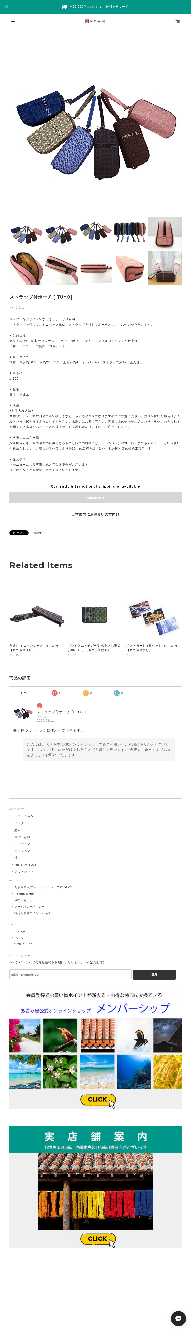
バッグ (19, 823)
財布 (17, 830)
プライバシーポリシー (29, 906)
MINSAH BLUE (25, 864)
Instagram (22, 931)
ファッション (24, 816)
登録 (154, 974)
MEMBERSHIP (24, 893)
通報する (39, 533)
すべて (25, 693)
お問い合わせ (23, 900)
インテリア (22, 844)
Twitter (19, 937)
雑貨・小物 (22, 837)
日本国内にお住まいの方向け (95, 514)
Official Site (23, 944)
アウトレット (24, 871)
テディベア (22, 851)
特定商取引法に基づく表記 (32, 913)
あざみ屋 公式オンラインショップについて (43, 887)
